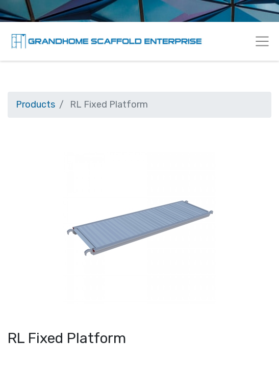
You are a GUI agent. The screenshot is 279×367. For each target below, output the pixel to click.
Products (35, 104)
